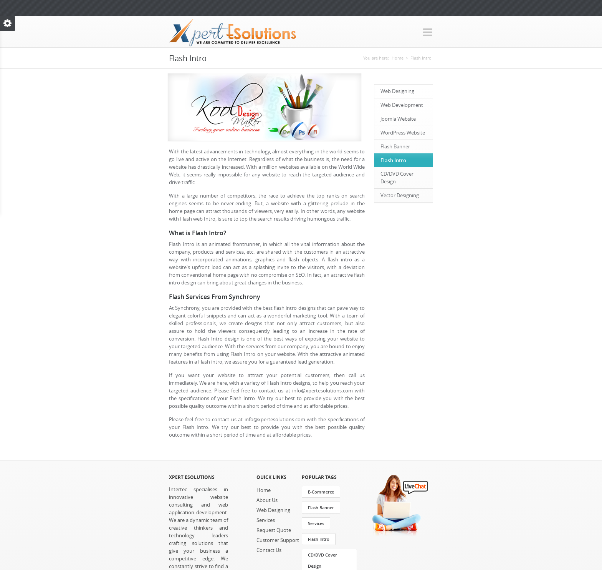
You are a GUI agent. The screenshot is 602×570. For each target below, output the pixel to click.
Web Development (401, 105)
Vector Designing (399, 195)
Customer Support (277, 540)
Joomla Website (398, 119)
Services (265, 520)
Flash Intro (421, 58)
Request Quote (273, 530)
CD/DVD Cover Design (396, 178)
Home (398, 58)
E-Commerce (321, 492)
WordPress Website (402, 133)
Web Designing (397, 91)
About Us (267, 500)
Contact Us (268, 550)
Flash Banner (395, 146)
